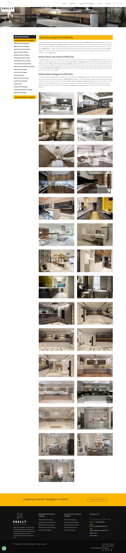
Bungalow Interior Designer (21, 55)
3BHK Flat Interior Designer (21, 43)
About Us (72, 3)
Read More (20, 537)
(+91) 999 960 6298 (100, 522)
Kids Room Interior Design (21, 78)
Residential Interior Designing (82, 13)
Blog (100, 3)
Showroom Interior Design (71, 522)
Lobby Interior (18, 84)
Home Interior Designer (20, 72)
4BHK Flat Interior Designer (21, 46)
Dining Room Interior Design (22, 58)
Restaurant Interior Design (71, 525)
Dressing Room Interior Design (22, 63)
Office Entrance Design (70, 527)
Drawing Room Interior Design (22, 61)
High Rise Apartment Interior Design (24, 66)
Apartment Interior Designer (22, 49)
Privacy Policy (93, 535)
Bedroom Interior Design (21, 52)
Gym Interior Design (69, 530)
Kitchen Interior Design (20, 81)
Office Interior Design (70, 519)
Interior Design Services (86, 3)
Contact (108, 3)
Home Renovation (19, 75)
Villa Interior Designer (20, 92)
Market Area (93, 533)
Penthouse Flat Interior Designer (23, 89)
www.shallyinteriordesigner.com (99, 530)
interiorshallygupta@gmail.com (98, 526)
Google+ (111, 548)
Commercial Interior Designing (24, 97)
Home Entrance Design (20, 69)
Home (64, 3)
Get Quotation (95, 502)
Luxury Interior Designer (21, 87)
